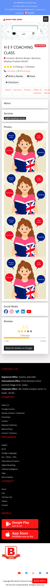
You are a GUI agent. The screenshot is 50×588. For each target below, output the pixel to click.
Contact (5, 505)
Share (31, 76)
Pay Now (19, 13)
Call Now (11, 71)
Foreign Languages (9, 453)
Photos (27, 89)
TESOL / (9, 457)
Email (4, 489)
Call (3, 493)
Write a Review (14, 76)
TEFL (15, 457)
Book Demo (40, 580)
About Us (5, 405)
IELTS (4, 449)
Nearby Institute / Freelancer (13, 413)
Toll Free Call (7, 497)
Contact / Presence (9, 433)
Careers (5, 421)
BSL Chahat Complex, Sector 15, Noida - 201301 (24, 391)
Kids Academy (7, 477)
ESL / (3, 457)
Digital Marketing (8, 465)
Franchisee (6, 417)
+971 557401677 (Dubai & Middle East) (19, 9)
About (8, 89)
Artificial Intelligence (10, 469)
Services (17, 89)
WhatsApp (25, 71)
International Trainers (10, 461)
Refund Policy (7, 429)
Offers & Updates (37, 91)
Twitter (4, 501)
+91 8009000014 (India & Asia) (24, 3)
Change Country (8, 409)
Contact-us (40, 9)
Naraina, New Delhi (19, 377)
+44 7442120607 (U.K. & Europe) (25, 6)
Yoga (3, 473)
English (4, 445)
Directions (12, 82)
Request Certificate (9, 425)
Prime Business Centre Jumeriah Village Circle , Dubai (21, 383)
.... (2, 509)
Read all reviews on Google (19, 348)
